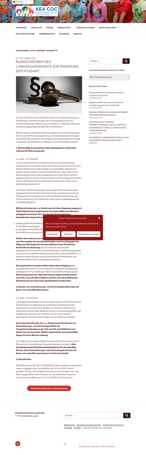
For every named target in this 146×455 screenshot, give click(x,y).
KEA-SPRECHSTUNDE (25, 34)
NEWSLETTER (65, 28)
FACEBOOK (64, 34)
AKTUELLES (36, 28)
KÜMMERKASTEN (47, 34)
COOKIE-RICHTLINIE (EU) (113, 425)
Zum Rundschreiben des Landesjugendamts (49, 388)
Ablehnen (68, 234)
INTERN (77, 428)
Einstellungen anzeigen (88, 234)
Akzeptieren (52, 234)
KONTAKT (78, 34)
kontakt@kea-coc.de (29, 416)
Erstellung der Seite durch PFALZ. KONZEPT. (97, 446)
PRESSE (49, 28)
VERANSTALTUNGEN (85, 28)
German (17, 2)
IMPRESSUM (69, 425)
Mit (65, 444)
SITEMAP (68, 428)
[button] (99, 218)
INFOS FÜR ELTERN (109, 28)
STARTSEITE (21, 28)
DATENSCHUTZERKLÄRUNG (89, 425)
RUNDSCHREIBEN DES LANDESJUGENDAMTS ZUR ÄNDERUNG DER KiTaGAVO (47, 66)
